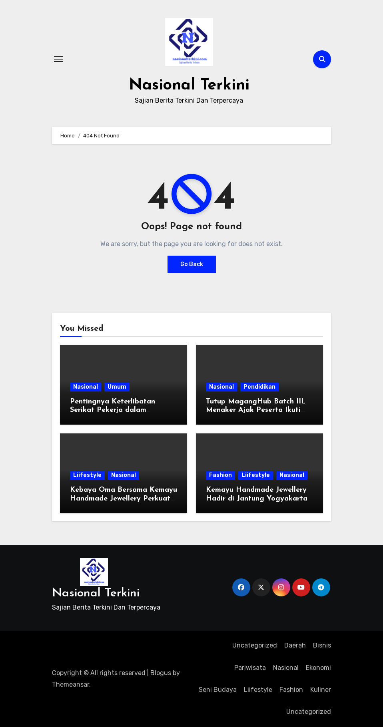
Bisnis (322, 645)
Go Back (191, 264)
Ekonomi (318, 667)
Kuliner (320, 689)
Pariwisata (250, 667)
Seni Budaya (218, 689)
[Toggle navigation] (58, 59)
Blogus (160, 673)
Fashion (220, 475)
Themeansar (70, 684)
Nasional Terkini (188, 85)
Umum (117, 386)
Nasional (85, 386)
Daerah (295, 645)
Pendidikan (259, 386)
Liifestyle (87, 475)
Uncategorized (254, 645)
